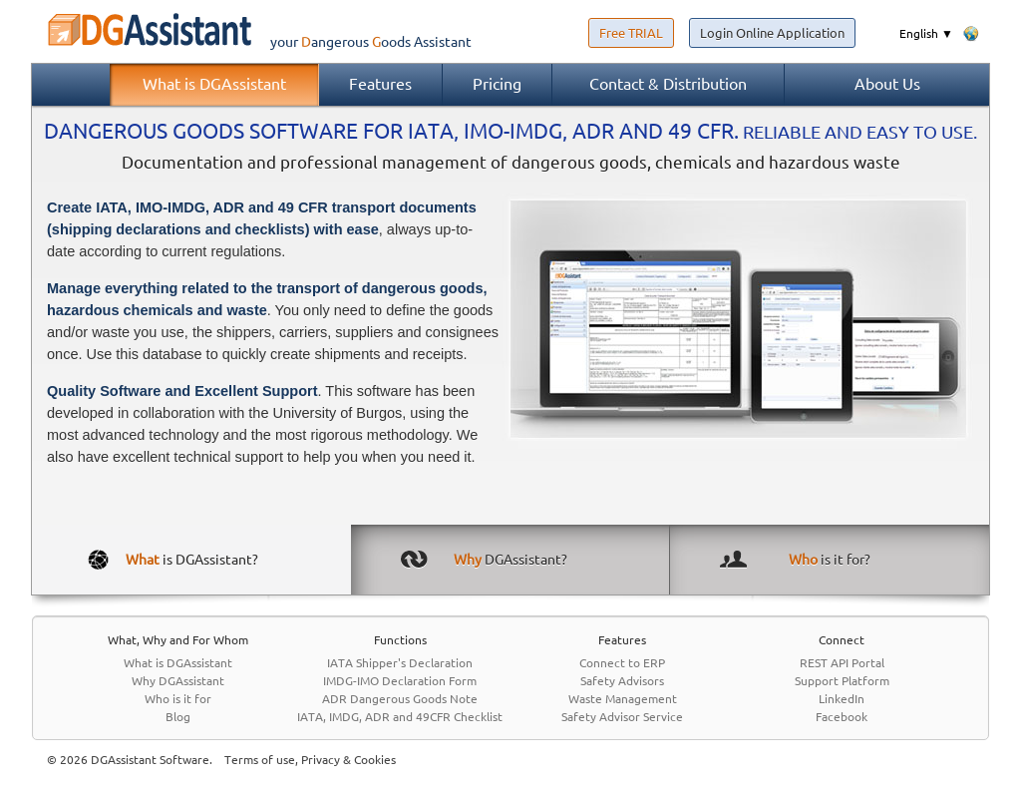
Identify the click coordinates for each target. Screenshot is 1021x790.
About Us (887, 84)
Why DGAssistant (178, 680)
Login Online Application (772, 33)
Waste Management (622, 698)
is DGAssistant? (192, 560)
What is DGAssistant (214, 84)
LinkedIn (841, 698)
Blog (178, 716)
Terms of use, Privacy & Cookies (310, 759)
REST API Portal (842, 662)
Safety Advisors (622, 680)
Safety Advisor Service (622, 716)
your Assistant (251, 42)
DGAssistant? (510, 560)
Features (380, 84)
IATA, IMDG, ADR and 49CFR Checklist (400, 716)
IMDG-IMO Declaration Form (400, 680)
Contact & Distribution (668, 84)
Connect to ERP (622, 662)
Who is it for (178, 698)
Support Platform (842, 680)
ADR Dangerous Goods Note (400, 698)
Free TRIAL (631, 33)
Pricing (497, 84)
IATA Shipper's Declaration (400, 662)
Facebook (841, 716)
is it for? (829, 560)
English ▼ (926, 33)
